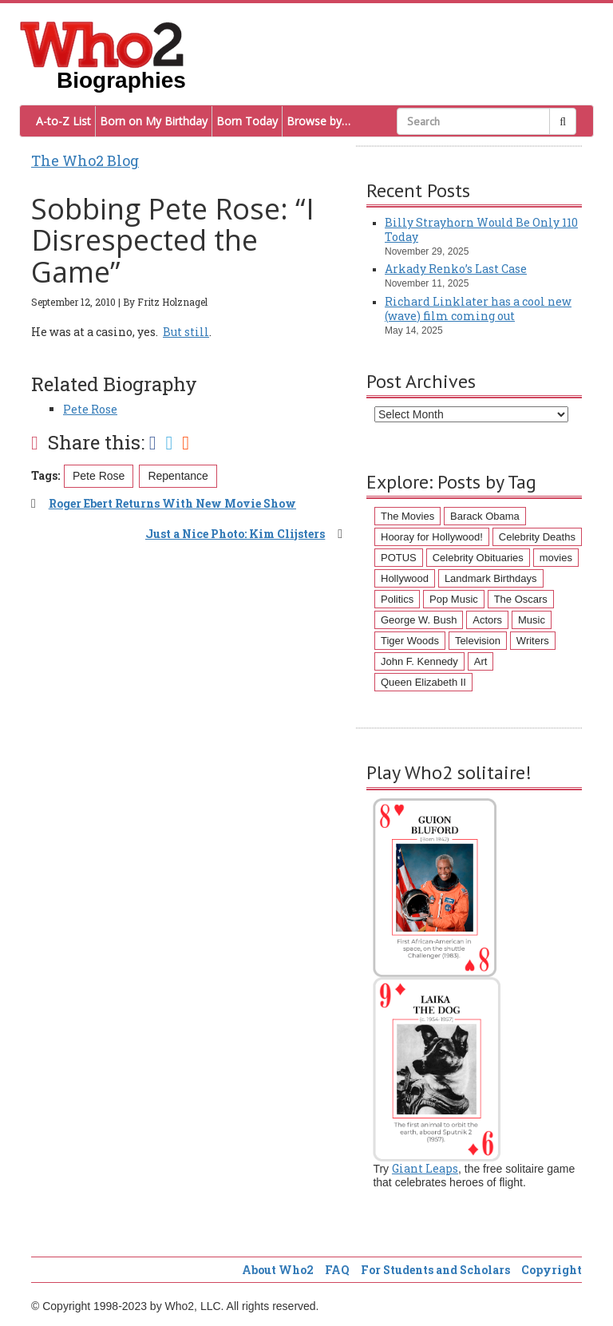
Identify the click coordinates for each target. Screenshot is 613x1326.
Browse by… (318, 121)
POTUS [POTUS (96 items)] (399, 558)
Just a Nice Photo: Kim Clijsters (235, 533)
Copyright (551, 1269)
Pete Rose (90, 409)
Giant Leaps (425, 1168)
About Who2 (278, 1269)
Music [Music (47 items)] (531, 620)
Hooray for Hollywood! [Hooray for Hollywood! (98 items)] (432, 537)
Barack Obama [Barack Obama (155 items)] (485, 516)
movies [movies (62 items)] (556, 558)
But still (186, 331)
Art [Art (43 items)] (481, 661)
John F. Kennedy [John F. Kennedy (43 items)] (419, 661)
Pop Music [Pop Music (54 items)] (453, 599)
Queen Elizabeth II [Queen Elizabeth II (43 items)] (423, 682)
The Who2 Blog (85, 160)
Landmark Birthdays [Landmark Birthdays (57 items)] (491, 578)
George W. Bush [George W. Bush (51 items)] (419, 620)
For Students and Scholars (435, 1269)
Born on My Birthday (154, 121)
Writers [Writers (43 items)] (532, 641)
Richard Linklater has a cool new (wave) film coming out (478, 308)
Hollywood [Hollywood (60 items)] (405, 578)
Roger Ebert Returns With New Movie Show (172, 503)
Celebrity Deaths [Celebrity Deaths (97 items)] (537, 537)
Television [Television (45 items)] (477, 641)
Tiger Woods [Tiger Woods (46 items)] (410, 641)
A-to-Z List (63, 121)
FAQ (337, 1269)
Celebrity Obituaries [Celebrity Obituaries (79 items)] (478, 558)
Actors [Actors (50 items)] (487, 620)
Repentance (178, 475)
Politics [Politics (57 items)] (397, 599)
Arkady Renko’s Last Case (456, 268)
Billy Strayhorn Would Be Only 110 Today (481, 229)
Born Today (247, 121)
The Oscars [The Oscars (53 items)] (521, 599)
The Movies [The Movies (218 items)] (407, 516)
